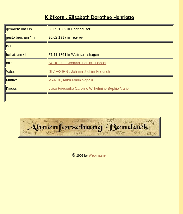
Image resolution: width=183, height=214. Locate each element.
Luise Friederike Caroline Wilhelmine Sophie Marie (89, 88)
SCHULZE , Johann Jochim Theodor (78, 63)
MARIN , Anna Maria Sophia (71, 80)
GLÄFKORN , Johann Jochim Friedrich (79, 72)
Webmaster (98, 155)
